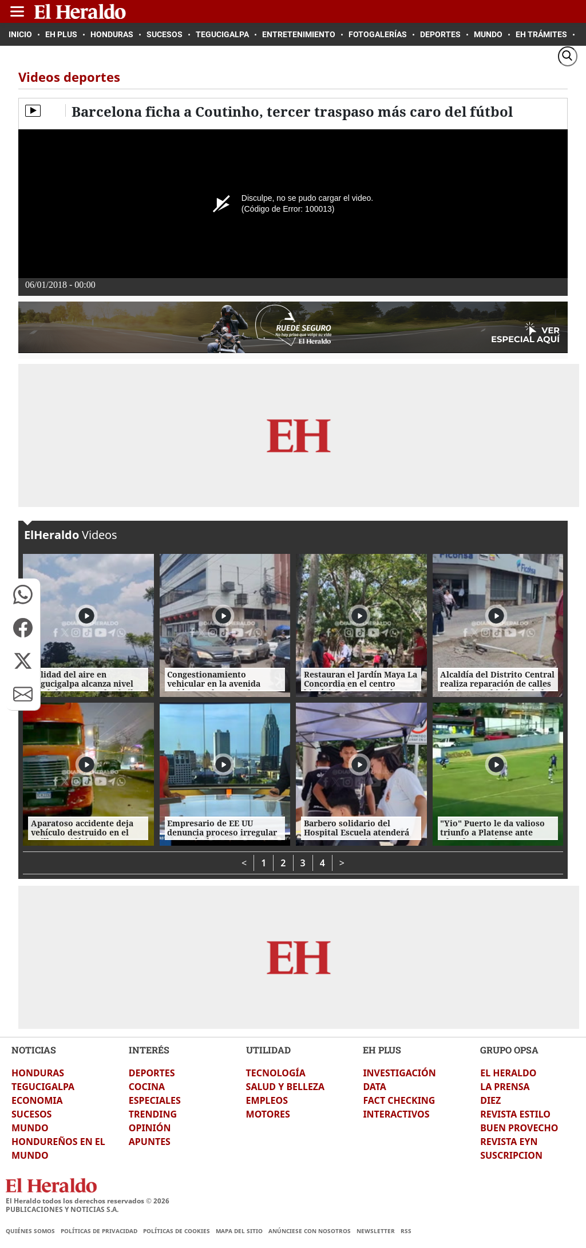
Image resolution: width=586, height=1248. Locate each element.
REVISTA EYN (508, 1141)
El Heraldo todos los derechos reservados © (87, 1201)
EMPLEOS (267, 1100)
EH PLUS (382, 1050)
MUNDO (30, 1128)
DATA (374, 1086)
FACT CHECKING (399, 1100)
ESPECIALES (155, 1100)
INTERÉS (149, 1050)
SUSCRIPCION (511, 1155)
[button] (23, 594)
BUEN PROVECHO (519, 1128)
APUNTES (150, 1141)
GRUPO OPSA (509, 1050)
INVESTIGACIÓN (399, 1073)
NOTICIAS (33, 1050)
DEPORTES (152, 1073)
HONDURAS (37, 1073)
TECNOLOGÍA (276, 1073)
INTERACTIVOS (396, 1114)
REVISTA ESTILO (515, 1114)
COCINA (147, 1086)
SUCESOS (31, 1114)
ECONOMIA (37, 1100)
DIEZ (490, 1100)
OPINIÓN (150, 1128)
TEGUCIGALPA (42, 1086)
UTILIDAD (268, 1050)
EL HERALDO (508, 1073)
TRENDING (153, 1114)
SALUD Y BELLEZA (285, 1086)
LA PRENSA (504, 1086)
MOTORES (268, 1114)
